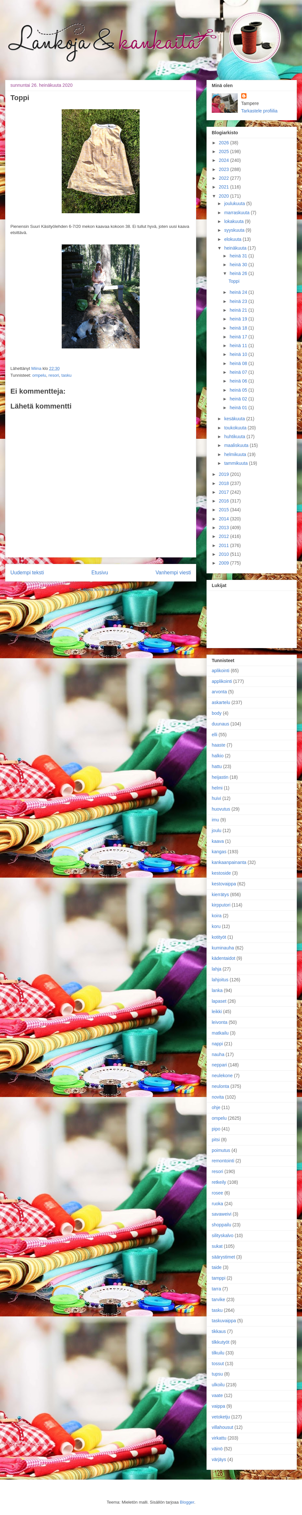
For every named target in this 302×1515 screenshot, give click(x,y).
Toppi (234, 281)
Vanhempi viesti (173, 572)
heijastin (220, 777)
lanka (217, 990)
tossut (218, 1363)
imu (215, 819)
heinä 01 (239, 407)
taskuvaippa (224, 1320)
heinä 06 (239, 381)
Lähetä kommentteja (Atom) (106, 589)
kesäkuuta (235, 418)
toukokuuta (235, 427)
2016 (224, 500)
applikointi (222, 681)
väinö (217, 1448)
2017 (224, 492)
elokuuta (233, 239)
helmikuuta (235, 454)
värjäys (219, 1459)
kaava (218, 841)
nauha (218, 1054)
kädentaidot (223, 958)
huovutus (221, 809)
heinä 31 (239, 255)
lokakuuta (234, 221)
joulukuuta (235, 203)
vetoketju (221, 1416)
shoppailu (221, 1224)
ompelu (39, 375)
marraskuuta (237, 212)
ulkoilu (218, 1384)
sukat (217, 1246)
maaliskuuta (237, 445)
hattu (217, 766)
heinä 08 (239, 363)
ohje (216, 1107)
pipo (216, 1128)
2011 (224, 545)
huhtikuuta (235, 436)
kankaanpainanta (229, 862)
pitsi (216, 1139)
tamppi (218, 1278)
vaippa (218, 1406)
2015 (224, 509)
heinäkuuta (235, 248)
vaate (217, 1395)
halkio (218, 755)
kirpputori (221, 905)
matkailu (220, 1033)
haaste (218, 745)
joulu (216, 830)
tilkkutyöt (220, 1342)
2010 (224, 554)
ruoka (217, 1203)
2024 (224, 160)
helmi (217, 787)
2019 (224, 474)
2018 (224, 483)
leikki (217, 1011)
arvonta (219, 691)
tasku (66, 375)
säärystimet (223, 1257)
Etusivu (100, 572)
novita (218, 1097)
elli (214, 734)
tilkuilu (218, 1352)
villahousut (222, 1427)
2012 (224, 536)
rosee (217, 1192)
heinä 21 (239, 310)
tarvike (218, 1299)
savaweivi (222, 1214)
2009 (224, 563)
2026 (224, 142)
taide (216, 1267)
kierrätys (220, 894)
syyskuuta (234, 230)
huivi (216, 798)
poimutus (221, 1150)
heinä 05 (239, 390)
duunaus (220, 723)
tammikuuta (236, 463)
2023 (224, 169)
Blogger (187, 1502)
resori (53, 375)
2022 (224, 178)
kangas (219, 851)
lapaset (219, 1001)
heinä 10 (239, 354)
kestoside (221, 873)
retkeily (219, 1182)
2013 (224, 527)
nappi (217, 1043)
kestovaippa (224, 883)
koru (216, 926)
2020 (224, 196)
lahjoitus (220, 979)
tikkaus (219, 1331)
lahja (216, 969)
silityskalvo (222, 1235)
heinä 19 (239, 318)
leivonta (219, 1022)
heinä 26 (239, 273)
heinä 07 (239, 372)
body (216, 713)
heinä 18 (239, 328)
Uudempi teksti (27, 572)
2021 (224, 186)
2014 (224, 518)
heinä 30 (239, 264)
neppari (219, 1064)
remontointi (223, 1160)
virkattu (219, 1438)
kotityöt (219, 937)
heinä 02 (239, 398)
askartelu (221, 702)
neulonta (220, 1086)
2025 (224, 151)
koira (216, 915)
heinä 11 (239, 345)
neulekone (222, 1075)
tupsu (217, 1374)
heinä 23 (239, 301)
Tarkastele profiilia (259, 110)
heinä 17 (239, 336)
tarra (216, 1288)
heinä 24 (239, 292)
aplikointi (220, 670)
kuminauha (223, 947)
